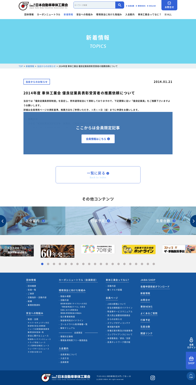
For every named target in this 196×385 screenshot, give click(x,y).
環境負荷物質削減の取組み (71, 313)
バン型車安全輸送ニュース (38, 345)
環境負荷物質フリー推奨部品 (74, 340)
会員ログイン (191, 343)
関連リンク (146, 333)
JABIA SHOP (148, 279)
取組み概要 (65, 296)
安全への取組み (84, 14)
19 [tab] (148, 264)
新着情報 (68, 14)
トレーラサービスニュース (38, 348)
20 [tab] (153, 264)
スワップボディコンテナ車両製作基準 (118, 325)
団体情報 (29, 14)
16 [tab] (130, 264)
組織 (30, 301)
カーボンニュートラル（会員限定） (78, 279)
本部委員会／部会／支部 (118, 338)
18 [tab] (142, 264)
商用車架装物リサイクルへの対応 (73, 303)
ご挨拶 (31, 293)
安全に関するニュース (38, 335)
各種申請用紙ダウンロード (155, 286)
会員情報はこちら (98, 139)
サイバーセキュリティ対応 (38, 322)
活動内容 (64, 300)
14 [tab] (118, 264)
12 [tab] (106, 264)
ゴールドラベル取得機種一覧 (74, 324)
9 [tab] (89, 264)
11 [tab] (101, 264)
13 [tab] (112, 264)
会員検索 (64, 362)
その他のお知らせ (35, 352)
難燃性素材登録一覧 (36, 332)
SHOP (191, 360)
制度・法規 (33, 319)
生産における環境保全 (69, 310)
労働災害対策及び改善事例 (119, 330)
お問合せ (169, 5)
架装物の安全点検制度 (37, 326)
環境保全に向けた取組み (109, 14)
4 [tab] (60, 264)
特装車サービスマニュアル (119, 311)
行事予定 (145, 319)
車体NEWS (146, 306)
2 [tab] (48, 264)
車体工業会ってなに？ (149, 14)
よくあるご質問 (149, 313)
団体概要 (32, 286)
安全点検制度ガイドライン (119, 307)
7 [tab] (77, 264)
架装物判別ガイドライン (71, 320)
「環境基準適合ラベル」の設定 (72, 307)
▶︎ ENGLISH (151, 6)
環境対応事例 (66, 336)
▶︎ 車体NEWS (140, 6)
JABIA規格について (116, 303)
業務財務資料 (34, 305)
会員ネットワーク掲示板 (118, 342)
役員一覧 (32, 289)
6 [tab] (71, 264)
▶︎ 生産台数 (130, 6)
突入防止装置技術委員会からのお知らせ (118, 317)
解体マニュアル (67, 328)
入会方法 (64, 358)
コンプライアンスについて (119, 334)
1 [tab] (42, 264)
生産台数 (145, 326)
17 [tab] (136, 264)
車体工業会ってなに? (117, 279)
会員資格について (68, 354)
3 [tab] (54, 264)
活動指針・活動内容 (37, 297)
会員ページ (112, 297)
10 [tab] (95, 264)
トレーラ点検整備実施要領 (38, 329)
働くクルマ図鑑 (114, 289)
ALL (168, 14)
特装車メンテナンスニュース (39, 339)
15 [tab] (124, 264)
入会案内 (130, 14)
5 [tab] (65, 264)
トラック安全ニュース (37, 342)
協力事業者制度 (67, 316)
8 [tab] (83, 264)
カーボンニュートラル (48, 14)
